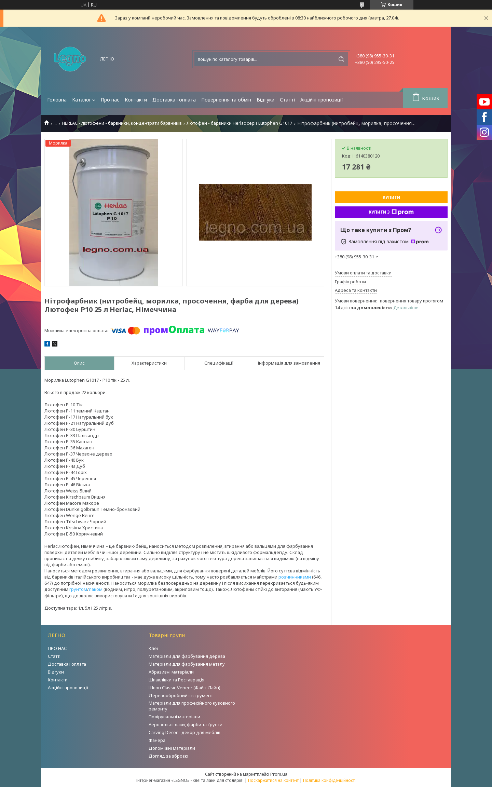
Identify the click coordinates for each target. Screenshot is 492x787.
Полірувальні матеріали (174, 717)
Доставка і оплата (174, 99)
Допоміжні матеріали (172, 748)
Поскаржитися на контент (273, 780)
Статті (287, 99)
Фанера (157, 740)
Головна (57, 99)
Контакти (136, 99)
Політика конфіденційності (329, 780)
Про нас (110, 99)
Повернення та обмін (226, 99)
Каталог (81, 99)
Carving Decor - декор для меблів (184, 732)
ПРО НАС (57, 648)
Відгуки (265, 99)
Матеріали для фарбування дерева (187, 656)
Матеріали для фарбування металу (187, 664)
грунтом (78, 589)
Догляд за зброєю (168, 756)
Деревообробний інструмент (181, 695)
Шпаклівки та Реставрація (176, 680)
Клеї (154, 648)
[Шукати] (341, 59)
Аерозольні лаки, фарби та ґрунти (185, 724)
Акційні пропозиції (321, 99)
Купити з (391, 212)
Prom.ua (278, 774)
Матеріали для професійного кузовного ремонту (192, 706)
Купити (391, 197)
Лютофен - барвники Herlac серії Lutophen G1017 (239, 123)
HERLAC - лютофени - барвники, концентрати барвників (122, 123)
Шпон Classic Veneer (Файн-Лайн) (184, 687)
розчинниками (294, 577)
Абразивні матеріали (171, 672)
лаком (95, 589)
